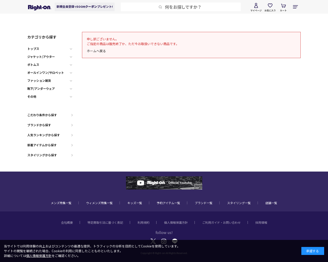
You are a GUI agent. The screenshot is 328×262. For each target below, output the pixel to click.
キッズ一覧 (134, 203)
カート (283, 10)
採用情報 (261, 222)
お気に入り (270, 10)
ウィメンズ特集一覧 (99, 203)
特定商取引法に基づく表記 (105, 222)
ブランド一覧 (204, 203)
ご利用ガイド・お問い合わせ (221, 222)
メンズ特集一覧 (61, 203)
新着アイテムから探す (42, 145)
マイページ (256, 10)
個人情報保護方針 (176, 222)
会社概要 (67, 222)
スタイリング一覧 (239, 203)
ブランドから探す (39, 125)
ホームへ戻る (96, 51)
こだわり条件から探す (42, 115)
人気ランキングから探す (43, 135)
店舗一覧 (271, 203)
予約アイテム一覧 (168, 203)
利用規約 (143, 222)
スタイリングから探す (42, 155)
